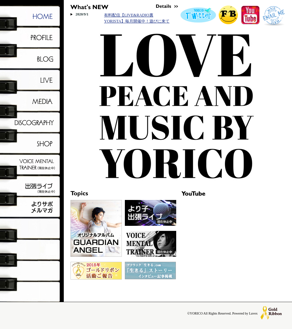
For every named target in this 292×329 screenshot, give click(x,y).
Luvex (253, 313)
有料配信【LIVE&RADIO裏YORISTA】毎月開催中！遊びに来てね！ (136, 21)
